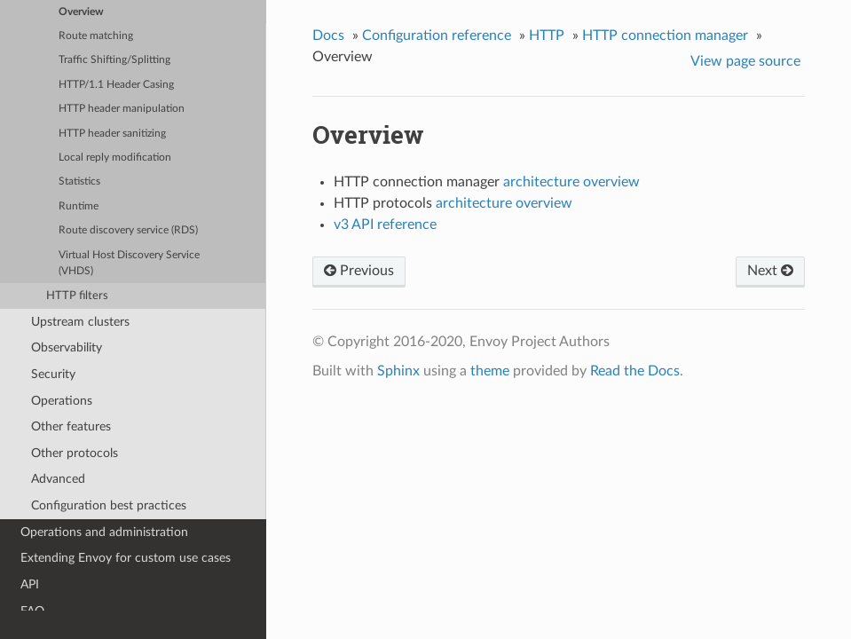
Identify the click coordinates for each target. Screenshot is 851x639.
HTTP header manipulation (122, 109)
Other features (71, 426)
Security (53, 374)
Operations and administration (104, 532)
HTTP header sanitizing (112, 133)
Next (770, 271)
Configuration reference (436, 35)
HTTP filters (77, 296)
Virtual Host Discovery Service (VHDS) (129, 263)
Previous (359, 271)
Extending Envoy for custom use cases (125, 557)
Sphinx (398, 371)
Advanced (58, 478)
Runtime (78, 206)
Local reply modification (115, 157)
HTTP (546, 35)
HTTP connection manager (665, 35)
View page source (745, 61)
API (29, 584)
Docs (328, 35)
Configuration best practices (108, 505)
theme (489, 371)
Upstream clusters (80, 321)
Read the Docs (635, 371)
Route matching (96, 36)
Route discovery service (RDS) (128, 230)
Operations (61, 400)
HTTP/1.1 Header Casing (116, 85)
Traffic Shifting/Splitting (114, 60)
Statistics (79, 181)
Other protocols (74, 453)
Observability (66, 347)
